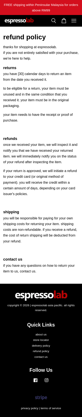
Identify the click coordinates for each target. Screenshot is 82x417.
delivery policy (41, 345)
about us (41, 334)
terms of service (51, 408)
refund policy (41, 351)
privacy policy (29, 408)
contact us (41, 356)
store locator (41, 340)
